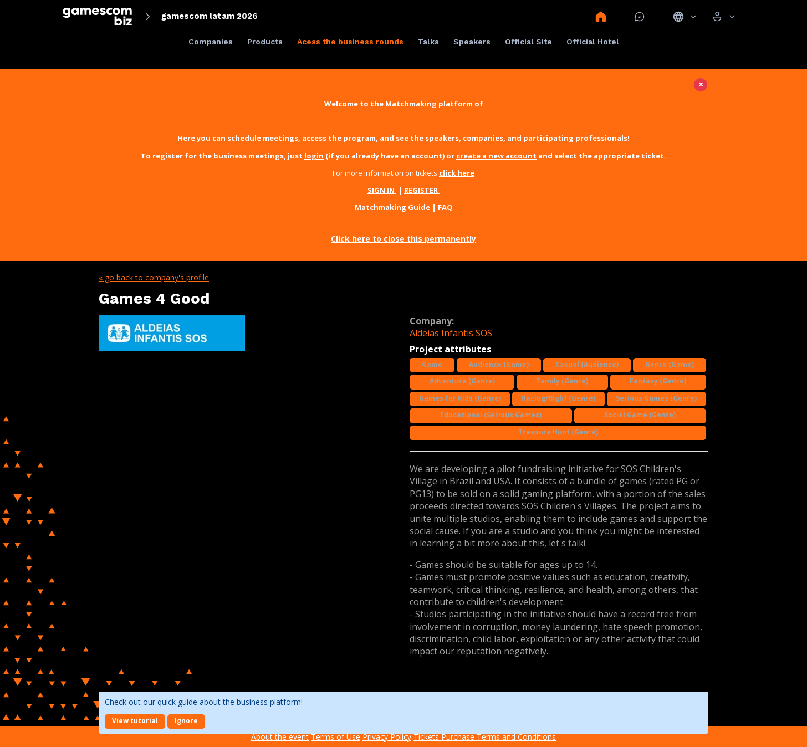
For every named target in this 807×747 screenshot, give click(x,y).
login (314, 156)
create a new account (496, 156)
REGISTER (422, 190)
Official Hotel (592, 41)
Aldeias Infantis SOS (451, 333)
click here (456, 173)
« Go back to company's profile (154, 277)
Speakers (472, 41)
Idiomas (684, 16)
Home (601, 17)
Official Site (528, 41)
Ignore (186, 720)
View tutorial (135, 720)
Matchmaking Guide (392, 207)
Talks (428, 41)
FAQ (445, 207)
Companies (210, 41)
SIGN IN (381, 190)
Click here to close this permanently (403, 238)
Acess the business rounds (350, 41)
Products (265, 41)
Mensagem (640, 17)
